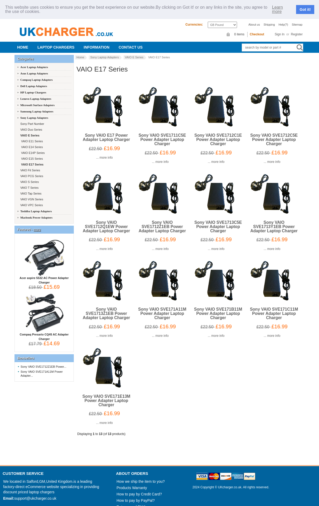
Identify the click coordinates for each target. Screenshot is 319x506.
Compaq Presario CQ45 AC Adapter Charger (44, 328)
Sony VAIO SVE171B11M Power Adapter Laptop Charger (218, 307)
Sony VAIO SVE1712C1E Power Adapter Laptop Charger (218, 133)
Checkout (257, 28)
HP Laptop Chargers (33, 86)
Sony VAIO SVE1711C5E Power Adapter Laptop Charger (162, 133)
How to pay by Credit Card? (139, 488)
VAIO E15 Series (31, 152)
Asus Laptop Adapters (34, 67)
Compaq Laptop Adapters (36, 73)
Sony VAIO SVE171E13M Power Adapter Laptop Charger (106, 393)
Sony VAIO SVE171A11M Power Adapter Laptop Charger (162, 307)
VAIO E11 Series (31, 134)
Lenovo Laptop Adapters (35, 92)
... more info (104, 151)
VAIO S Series (29, 175)
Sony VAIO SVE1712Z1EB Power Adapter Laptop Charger (162, 220)
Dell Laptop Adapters (33, 79)
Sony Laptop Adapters (104, 51)
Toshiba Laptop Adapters (36, 204)
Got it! (305, 6)
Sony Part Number (32, 117)
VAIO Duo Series (31, 123)
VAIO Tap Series (30, 187)
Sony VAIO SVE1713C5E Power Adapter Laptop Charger (218, 220)
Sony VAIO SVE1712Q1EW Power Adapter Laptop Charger (106, 220)
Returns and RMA (131, 500)
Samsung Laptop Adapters (36, 105)
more (37, 223)
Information (96, 41)
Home (22, 41)
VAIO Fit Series (30, 163)
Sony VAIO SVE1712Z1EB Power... (43, 360)
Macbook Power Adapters (36, 211)
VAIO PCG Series (31, 169)
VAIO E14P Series (32, 146)
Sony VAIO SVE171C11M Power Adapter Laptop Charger (274, 307)
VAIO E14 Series (31, 140)
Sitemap (297, 18)
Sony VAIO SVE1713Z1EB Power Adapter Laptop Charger (106, 307)
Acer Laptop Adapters (34, 60)
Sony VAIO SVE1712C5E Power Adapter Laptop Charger (274, 133)
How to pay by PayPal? (136, 494)
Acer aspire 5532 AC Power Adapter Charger (44, 272)
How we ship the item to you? (141, 475)
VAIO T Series (29, 181)
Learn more (277, 6)
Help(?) (283, 18)
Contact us (131, 41)
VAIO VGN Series (31, 193)
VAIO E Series (134, 51)
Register (297, 28)
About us (254, 18)
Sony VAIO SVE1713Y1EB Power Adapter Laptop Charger (274, 220)
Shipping (269, 18)
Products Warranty (132, 481)
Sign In (279, 28)
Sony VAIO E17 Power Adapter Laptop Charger (106, 131)
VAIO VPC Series (31, 198)
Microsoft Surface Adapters (37, 98)
